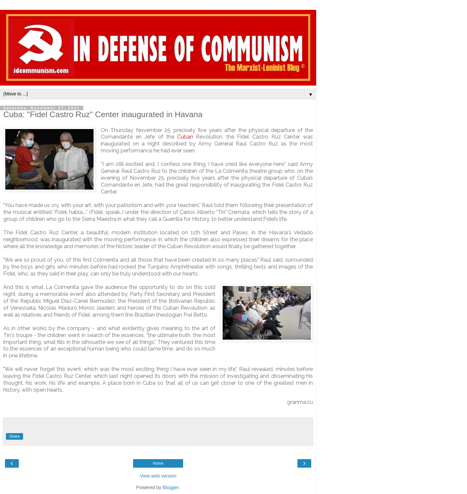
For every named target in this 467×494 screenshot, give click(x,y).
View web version (158, 476)
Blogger (171, 487)
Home (158, 463)
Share (14, 436)
